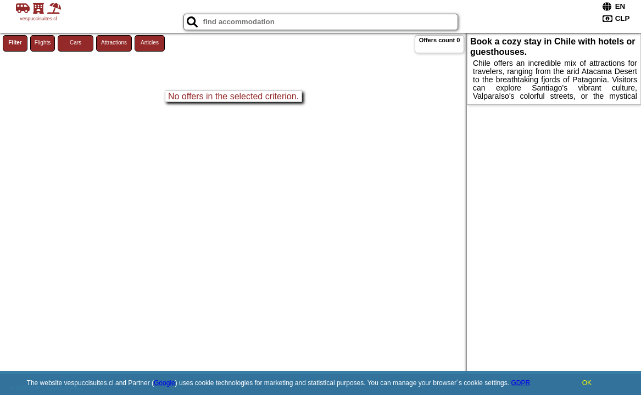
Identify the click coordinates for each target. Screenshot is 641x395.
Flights (43, 43)
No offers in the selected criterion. (233, 96)
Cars (75, 43)
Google (164, 383)
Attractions (114, 43)
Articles (150, 43)
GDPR (520, 383)
